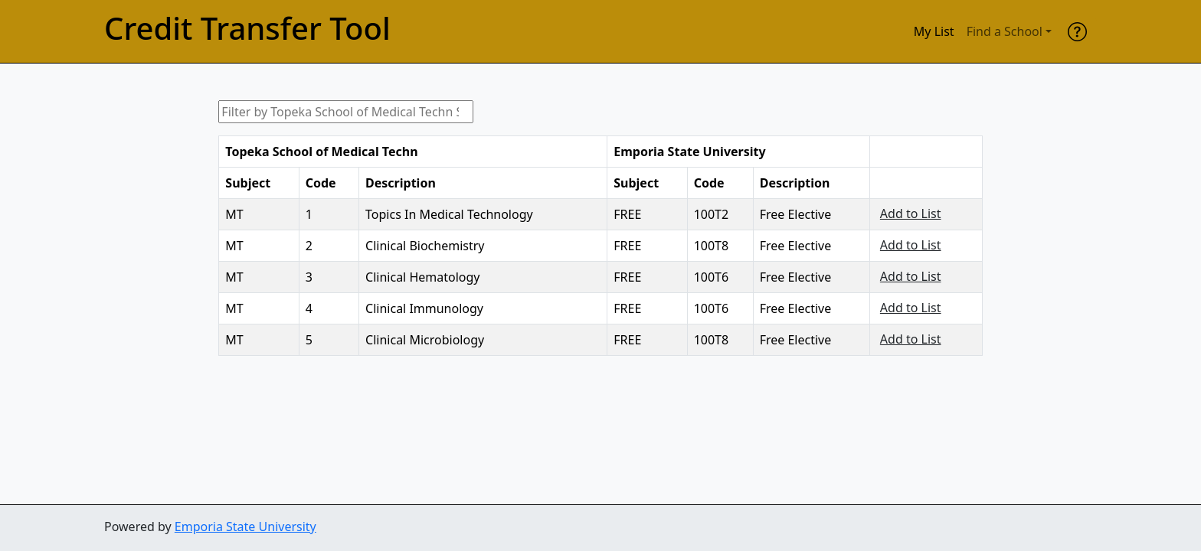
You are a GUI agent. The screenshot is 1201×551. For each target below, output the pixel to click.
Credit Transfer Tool (247, 28)
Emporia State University (245, 526)
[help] (1077, 31)
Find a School (1004, 31)
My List (934, 31)
